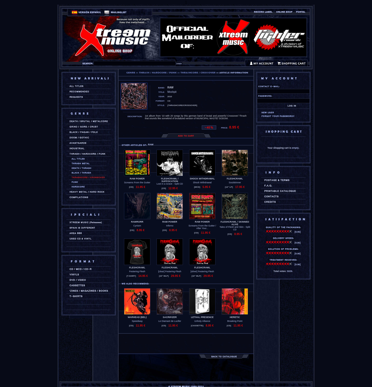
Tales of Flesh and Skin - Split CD (235, 228)
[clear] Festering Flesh (169, 271)
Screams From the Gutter (137, 182)
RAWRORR (137, 222)
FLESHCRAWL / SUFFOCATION (169, 180)
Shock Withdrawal (202, 182)
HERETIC (235, 317)
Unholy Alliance (202, 321)
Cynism (137, 225)
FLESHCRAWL (235, 178)
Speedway (137, 321)
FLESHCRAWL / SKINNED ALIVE (235, 223)
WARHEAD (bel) (137, 317)
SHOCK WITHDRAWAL (202, 178)
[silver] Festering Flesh (202, 271)
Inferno (169, 225)
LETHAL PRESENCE (202, 317)
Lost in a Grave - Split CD (170, 184)
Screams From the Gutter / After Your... (202, 227)
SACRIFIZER (170, 317)
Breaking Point (235, 321)
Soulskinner (235, 182)
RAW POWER (137, 178)
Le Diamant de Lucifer (169, 321)
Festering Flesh (137, 271)
